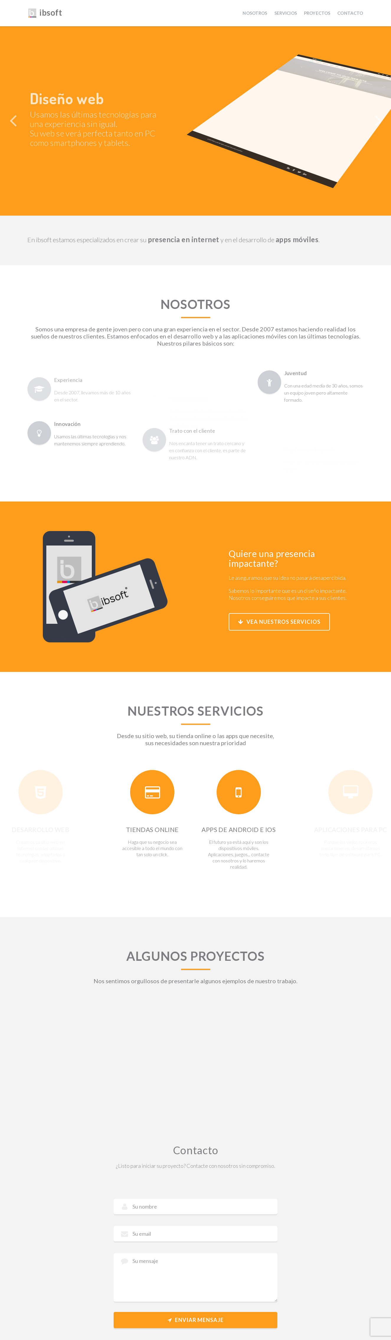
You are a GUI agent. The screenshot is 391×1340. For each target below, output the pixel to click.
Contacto (350, 13)
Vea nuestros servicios (279, 621)
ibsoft (44, 11)
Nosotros (255, 13)
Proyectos (317, 13)
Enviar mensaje (196, 1320)
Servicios (285, 13)
